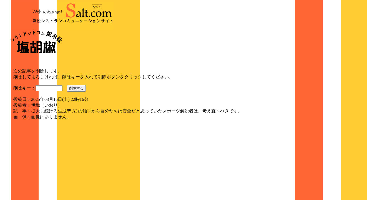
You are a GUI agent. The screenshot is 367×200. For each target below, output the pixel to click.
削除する (76, 88)
